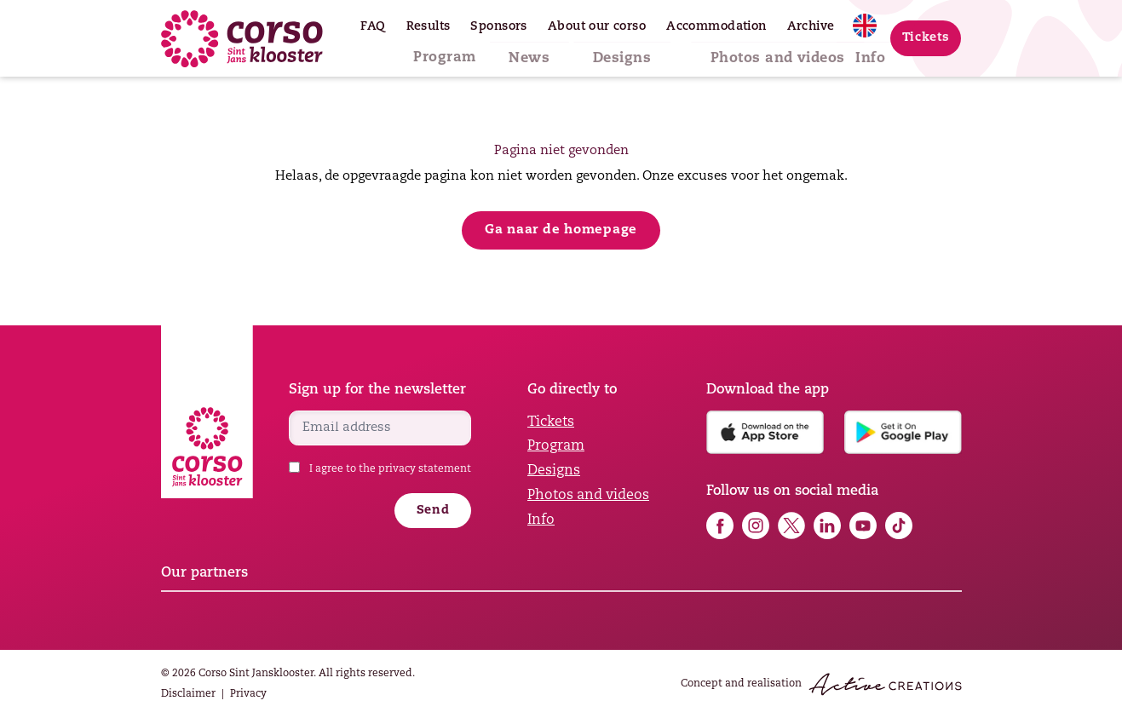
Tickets (926, 38)
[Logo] (242, 38)
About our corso (597, 26)
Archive (811, 26)
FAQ (372, 26)
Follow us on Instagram (755, 525)
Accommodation (716, 26)
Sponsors (498, 26)
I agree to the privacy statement (390, 469)
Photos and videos (745, 52)
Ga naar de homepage (561, 230)
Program (457, 52)
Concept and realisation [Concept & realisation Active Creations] (821, 684)
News (537, 52)
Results (428, 26)
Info (858, 52)
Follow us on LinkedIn (827, 525)
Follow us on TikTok (898, 525)
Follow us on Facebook (720, 525)
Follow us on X (791, 525)
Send (433, 510)
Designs (617, 52)
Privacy (248, 694)
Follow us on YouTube (863, 525)
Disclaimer (188, 694)
